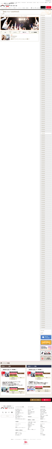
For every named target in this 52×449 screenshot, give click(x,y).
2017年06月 (43, 198)
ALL (5, 32)
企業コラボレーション (18, 415)
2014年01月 (43, 277)
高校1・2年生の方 (18, 2)
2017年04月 (43, 202)
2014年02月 (43, 275)
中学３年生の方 (24, 2)
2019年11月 (43, 144)
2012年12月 (43, 302)
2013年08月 (43, 287)
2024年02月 (43, 50)
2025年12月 (43, 23)
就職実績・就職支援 (18, 430)
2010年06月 (43, 327)
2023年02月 (43, 73)
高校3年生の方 (12, 2)
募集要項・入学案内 (31, 419)
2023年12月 (43, 54)
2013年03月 (43, 296)
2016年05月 (43, 223)
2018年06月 (43, 177)
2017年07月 (43, 196)
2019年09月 (43, 148)
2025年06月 (43, 33)
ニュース (15, 32)
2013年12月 (43, 279)
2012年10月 (43, 306)
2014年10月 (43, 260)
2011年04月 (43, 319)
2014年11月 (43, 258)
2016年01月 (43, 231)
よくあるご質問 (42, 427)
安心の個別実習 (17, 411)
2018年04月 (43, 181)
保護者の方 (46, 2)
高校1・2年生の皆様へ (43, 410)
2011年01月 (43, 325)
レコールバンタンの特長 (19, 406)
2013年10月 (43, 283)
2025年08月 (43, 29)
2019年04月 (43, 158)
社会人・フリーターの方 (40, 2)
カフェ (16, 426)
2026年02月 (43, 19)
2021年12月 (43, 100)
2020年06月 (43, 133)
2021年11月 (43, 102)
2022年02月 (43, 96)
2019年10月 (43, 146)
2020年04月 (43, 135)
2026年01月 (43, 21)
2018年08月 (43, 173)
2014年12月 (43, 256)
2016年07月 (43, 219)
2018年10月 (43, 169)
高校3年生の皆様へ (43, 409)
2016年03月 (43, 227)
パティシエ (17, 425)
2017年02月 (43, 206)
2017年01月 (43, 208)
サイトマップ (39, 439)
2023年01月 (43, 75)
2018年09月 (43, 171)
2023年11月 (43, 56)
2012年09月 (43, 308)
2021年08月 (43, 108)
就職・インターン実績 (18, 433)
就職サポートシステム (18, 432)
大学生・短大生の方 (29, 2)
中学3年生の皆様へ (43, 411)
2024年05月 (43, 44)
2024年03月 (43, 48)
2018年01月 (43, 185)
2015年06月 (43, 244)
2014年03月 (43, 273)
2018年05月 (43, 179)
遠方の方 (34, 2)
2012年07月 (43, 312)
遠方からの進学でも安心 (31, 411)
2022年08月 (43, 85)
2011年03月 (43, 321)
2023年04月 (43, 69)
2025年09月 (43, 27)
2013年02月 (43, 298)
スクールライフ (30, 406)
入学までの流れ (30, 423)
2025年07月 (43, 31)
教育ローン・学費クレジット (32, 429)
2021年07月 (43, 110)
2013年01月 (43, 300)
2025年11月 (43, 25)
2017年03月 (43, 204)
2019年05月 (43, 156)
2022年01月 (43, 98)
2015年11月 (43, 235)
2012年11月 (43, 304)
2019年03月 (43, 160)
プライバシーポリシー (33, 439)
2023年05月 (43, 67)
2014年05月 (43, 269)
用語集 (41, 425)
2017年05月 (43, 200)
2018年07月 (43, 175)
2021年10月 (43, 104)
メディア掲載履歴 (34, 32)
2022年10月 (43, 81)
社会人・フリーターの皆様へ (44, 415)
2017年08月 (43, 194)
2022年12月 (43, 77)
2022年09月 (43, 83)
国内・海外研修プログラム (19, 416)
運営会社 (12, 439)
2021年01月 (43, 121)
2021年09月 (43, 106)
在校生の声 (29, 410)
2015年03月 (43, 250)
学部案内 (17, 421)
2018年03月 (43, 183)
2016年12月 (43, 210)
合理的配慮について (26, 439)
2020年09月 (43, 129)
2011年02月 (43, 323)
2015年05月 (43, 246)
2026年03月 (43, 17)
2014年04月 (43, 271)
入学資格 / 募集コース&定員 (32, 422)
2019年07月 (43, 152)
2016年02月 (43, 229)
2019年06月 (43, 154)
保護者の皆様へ (42, 416)
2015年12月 (43, 233)
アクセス (41, 428)
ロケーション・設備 (30, 409)
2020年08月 (43, 131)
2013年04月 (43, 294)
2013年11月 (43, 281)
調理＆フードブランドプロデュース (20, 427)
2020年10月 (43, 127)
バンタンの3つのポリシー (18, 439)
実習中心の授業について (18, 410)
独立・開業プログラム (18, 409)
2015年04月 (43, 248)
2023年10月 (43, 58)
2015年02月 (43, 252)
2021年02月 (43, 119)
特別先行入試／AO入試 (31, 424)
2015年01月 (43, 254)
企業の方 (50, 2)
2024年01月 (43, 52)
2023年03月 (43, 71)
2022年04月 (43, 92)
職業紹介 (41, 426)
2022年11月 (43, 79)
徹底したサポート (17, 417)
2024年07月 (43, 42)
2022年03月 (43, 94)
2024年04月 (43, 46)
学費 (28, 428)
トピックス (41, 431)
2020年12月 (43, 123)
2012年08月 (43, 310)
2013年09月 (43, 285)
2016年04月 (43, 225)
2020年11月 (43, 125)
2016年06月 (43, 221)
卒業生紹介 (30, 416)
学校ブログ (24, 32)
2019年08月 (43, 150)
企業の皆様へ (42, 417)
